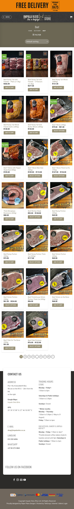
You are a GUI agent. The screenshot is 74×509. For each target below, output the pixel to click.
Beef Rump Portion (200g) (59, 212)
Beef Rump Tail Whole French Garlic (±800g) (11, 126)
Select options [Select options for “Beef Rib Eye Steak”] (35, 217)
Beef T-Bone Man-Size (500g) (35, 169)
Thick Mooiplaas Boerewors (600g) (10, 212)
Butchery (37, 31)
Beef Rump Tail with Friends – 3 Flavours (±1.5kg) (35, 82)
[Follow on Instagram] (17, 480)
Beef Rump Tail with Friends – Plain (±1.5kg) (12, 81)
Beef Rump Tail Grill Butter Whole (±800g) (35, 126)
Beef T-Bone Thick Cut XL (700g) (61, 169)
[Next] (54, 357)
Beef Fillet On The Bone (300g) (12, 341)
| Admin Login (62, 504)
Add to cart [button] (9, 87)
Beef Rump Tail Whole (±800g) (60, 81)
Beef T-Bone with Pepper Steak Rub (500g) (12, 169)
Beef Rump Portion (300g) (10, 255)
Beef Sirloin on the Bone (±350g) (60, 298)
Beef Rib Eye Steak (34, 211)
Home (30, 31)
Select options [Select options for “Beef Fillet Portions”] (35, 346)
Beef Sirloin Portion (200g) (59, 255)
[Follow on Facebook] (14, 480)
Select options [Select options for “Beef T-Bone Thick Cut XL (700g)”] (59, 176)
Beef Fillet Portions (34, 340)
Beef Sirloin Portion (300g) (10, 298)
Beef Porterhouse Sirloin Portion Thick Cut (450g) (36, 298)
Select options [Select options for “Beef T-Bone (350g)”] (59, 131)
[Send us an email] (21, 480)
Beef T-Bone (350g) (59, 125)
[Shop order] (37, 41)
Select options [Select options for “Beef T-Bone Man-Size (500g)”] (35, 176)
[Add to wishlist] (21, 54)
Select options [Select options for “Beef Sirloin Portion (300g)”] (10, 305)
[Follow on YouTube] (24, 480)
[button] (6, 17)
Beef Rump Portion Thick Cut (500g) (37, 255)
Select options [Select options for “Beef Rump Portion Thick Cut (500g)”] (35, 262)
